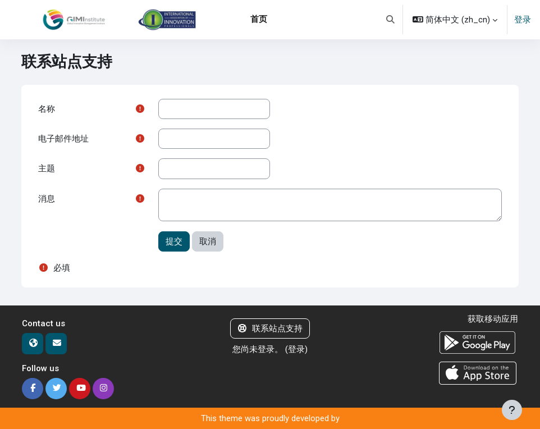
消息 (46, 199)
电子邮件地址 (63, 139)
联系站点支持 (270, 328)
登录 (522, 20)
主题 (46, 168)
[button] (390, 19)
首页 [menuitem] (258, 19)
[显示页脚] (512, 410)
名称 (46, 109)
